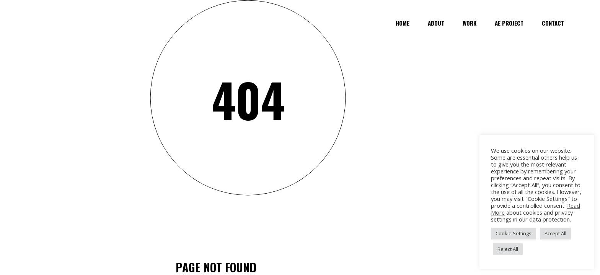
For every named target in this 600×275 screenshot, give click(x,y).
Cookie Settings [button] (514, 233)
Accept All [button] (555, 233)
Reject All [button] (507, 249)
